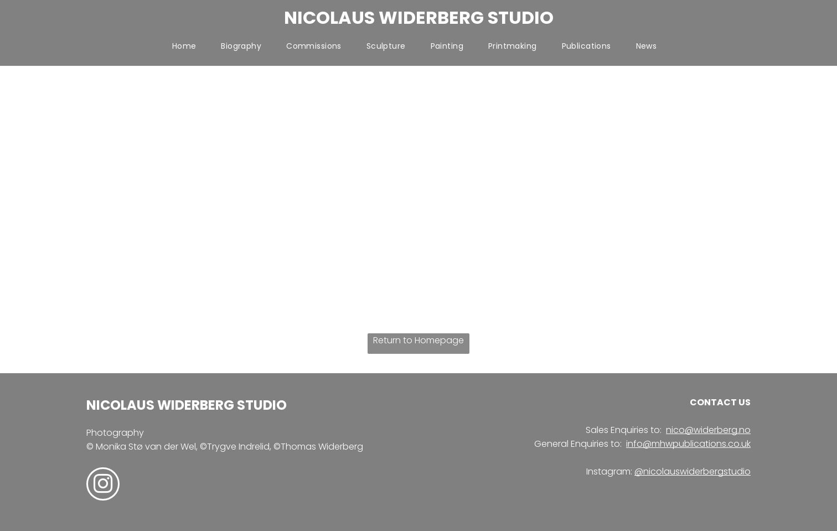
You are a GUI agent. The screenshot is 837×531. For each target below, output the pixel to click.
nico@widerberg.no (708, 430)
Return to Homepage (418, 340)
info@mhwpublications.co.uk (688, 443)
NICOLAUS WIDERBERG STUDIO (419, 17)
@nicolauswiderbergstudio (692, 471)
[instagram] (103, 485)
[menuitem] (188, 46)
